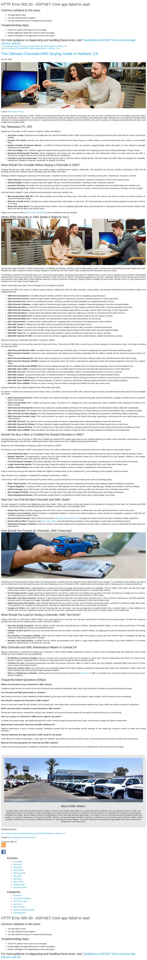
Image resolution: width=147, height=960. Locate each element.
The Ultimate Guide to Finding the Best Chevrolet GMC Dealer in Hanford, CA (35, 46)
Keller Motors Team (16, 112)
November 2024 (20, 887)
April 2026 (17, 867)
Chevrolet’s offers (49, 521)
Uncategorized (15, 837)
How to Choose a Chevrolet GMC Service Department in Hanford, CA (30, 48)
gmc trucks (17, 904)
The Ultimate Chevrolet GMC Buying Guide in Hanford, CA (49, 54)
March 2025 (18, 882)
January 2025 (19, 884)
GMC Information (20, 901)
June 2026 (17, 862)
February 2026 (19, 873)
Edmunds (75, 518)
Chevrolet (85, 673)
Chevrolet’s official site (36, 212)
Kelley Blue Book (61, 518)
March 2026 (18, 870)
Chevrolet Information (22, 898)
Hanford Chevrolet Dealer (23, 910)
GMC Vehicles (19, 907)
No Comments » (29, 837)
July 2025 (17, 876)
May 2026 (17, 864)
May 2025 (17, 879)
